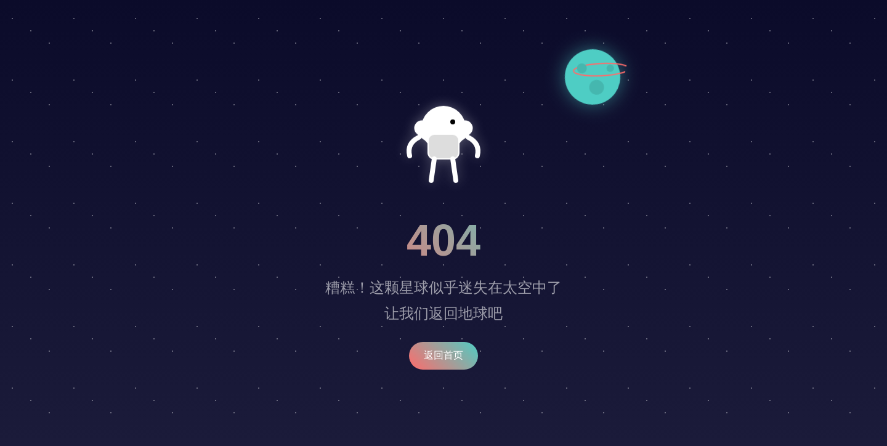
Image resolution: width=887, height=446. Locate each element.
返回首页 (443, 355)
